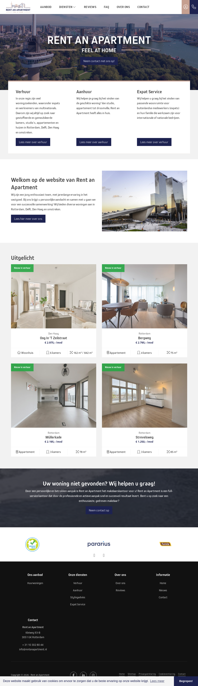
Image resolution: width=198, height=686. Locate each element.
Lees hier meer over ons (28, 218)
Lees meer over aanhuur (94, 142)
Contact (143, 7)
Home (122, 674)
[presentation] (94, 555)
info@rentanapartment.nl (33, 649)
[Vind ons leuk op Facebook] (73, 675)
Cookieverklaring (167, 674)
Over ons (123, 7)
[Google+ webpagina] (93, 675)
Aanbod (46, 7)
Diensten (67, 7)
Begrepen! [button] (186, 681)
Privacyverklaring (147, 674)
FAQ (106, 7)
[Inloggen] (186, 7)
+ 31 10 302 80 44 (32, 644)
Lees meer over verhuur (33, 142)
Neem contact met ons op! (99, 61)
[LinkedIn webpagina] (83, 675)
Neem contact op (99, 510)
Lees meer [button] (157, 681)
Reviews (90, 7)
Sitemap (132, 674)
